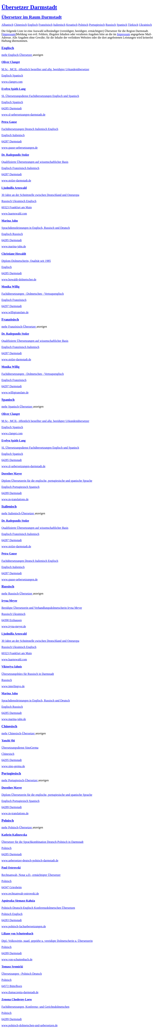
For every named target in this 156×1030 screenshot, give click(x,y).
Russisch (111, 24)
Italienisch (59, 24)
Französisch (45, 24)
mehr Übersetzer (17, 54)
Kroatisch (71, 24)
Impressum (8, 34)
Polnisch (83, 24)
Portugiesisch (97, 24)
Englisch (33, 24)
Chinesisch (20, 24)
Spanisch (122, 24)
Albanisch (7, 24)
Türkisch (133, 24)
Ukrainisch (145, 24)
